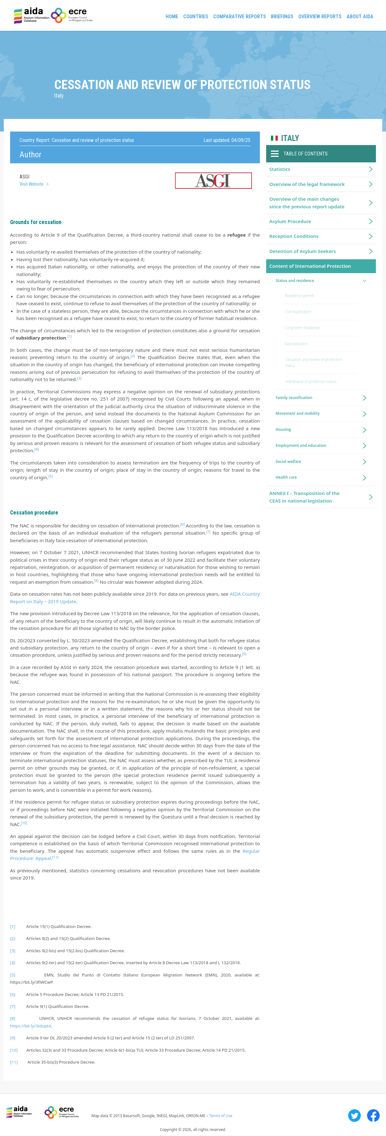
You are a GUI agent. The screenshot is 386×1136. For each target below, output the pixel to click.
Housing (283, 429)
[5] (12, 975)
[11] (14, 1062)
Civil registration (298, 311)
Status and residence (295, 280)
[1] (12, 926)
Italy (290, 138)
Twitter (354, 1115)
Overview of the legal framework (307, 184)
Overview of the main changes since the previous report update (307, 202)
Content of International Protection (310, 266)
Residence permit (299, 295)
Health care (286, 477)
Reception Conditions (294, 236)
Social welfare (288, 461)
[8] (12, 1018)
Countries (195, 17)
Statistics (279, 169)
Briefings (282, 17)
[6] (12, 994)
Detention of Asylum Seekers (302, 251)
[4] (12, 962)
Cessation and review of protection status (313, 362)
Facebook (373, 1115)
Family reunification (294, 397)
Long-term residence (302, 327)
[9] (12, 1038)
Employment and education (301, 445)
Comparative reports (239, 17)
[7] (12, 1006)
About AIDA (360, 17)
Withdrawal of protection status (310, 381)
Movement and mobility (297, 413)
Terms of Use (220, 1115)
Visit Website (32, 184)
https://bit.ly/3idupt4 (30, 1026)
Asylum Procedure (290, 221)
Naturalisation (296, 343)
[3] (12, 950)
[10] (14, 1050)
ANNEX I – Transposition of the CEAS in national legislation (304, 496)
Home (172, 17)
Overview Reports (320, 17)
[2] (12, 938)
